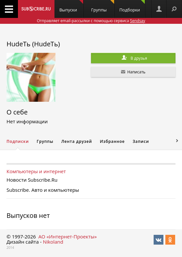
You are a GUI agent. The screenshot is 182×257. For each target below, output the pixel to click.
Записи (141, 141)
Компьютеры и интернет (36, 171)
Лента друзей (76, 141)
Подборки (132, 6)
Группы (102, 6)
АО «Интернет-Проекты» (67, 236)
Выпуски (71, 6)
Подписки (18, 141)
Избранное (112, 141)
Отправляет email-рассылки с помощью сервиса (91, 20)
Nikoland (53, 241)
